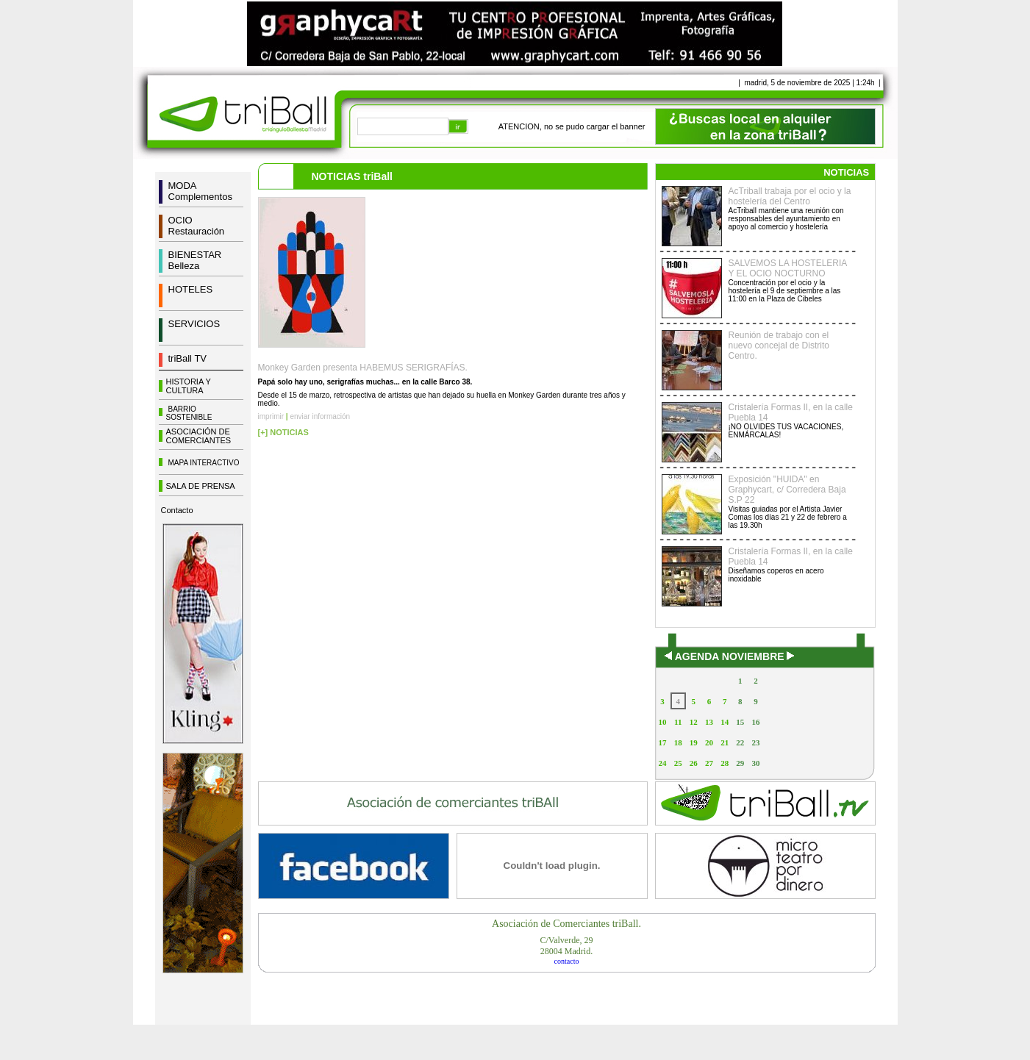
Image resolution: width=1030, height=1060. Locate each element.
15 (740, 721)
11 (678, 721)
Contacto (177, 510)
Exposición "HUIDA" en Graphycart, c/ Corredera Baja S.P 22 (787, 489)
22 (740, 742)
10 (663, 721)
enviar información (320, 416)
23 (755, 742)
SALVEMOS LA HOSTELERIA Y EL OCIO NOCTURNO (788, 268)
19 (694, 742)
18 (678, 742)
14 (724, 721)
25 (678, 763)
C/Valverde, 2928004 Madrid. (566, 945)
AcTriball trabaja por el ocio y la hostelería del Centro (790, 196)
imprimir (271, 416)
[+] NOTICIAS (283, 432)
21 (724, 742)
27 (709, 763)
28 (724, 763)
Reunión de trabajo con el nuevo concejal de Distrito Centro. (779, 345)
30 (755, 763)
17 (663, 742)
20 (709, 742)
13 (709, 721)
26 (694, 763)
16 (755, 721)
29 (740, 763)
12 (694, 721)
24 (663, 763)
